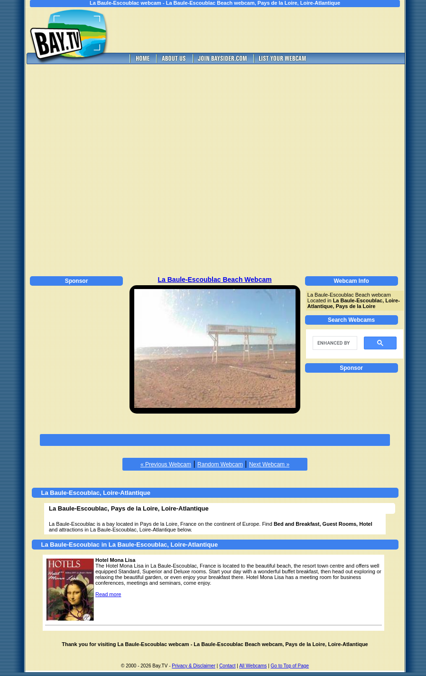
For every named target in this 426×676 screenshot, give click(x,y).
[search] (334, 343)
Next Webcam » (269, 464)
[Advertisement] (100, 168)
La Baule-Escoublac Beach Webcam (215, 279)
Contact (227, 665)
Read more (108, 594)
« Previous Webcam (165, 464)
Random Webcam (220, 464)
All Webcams (253, 665)
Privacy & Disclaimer (193, 665)
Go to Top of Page (290, 665)
